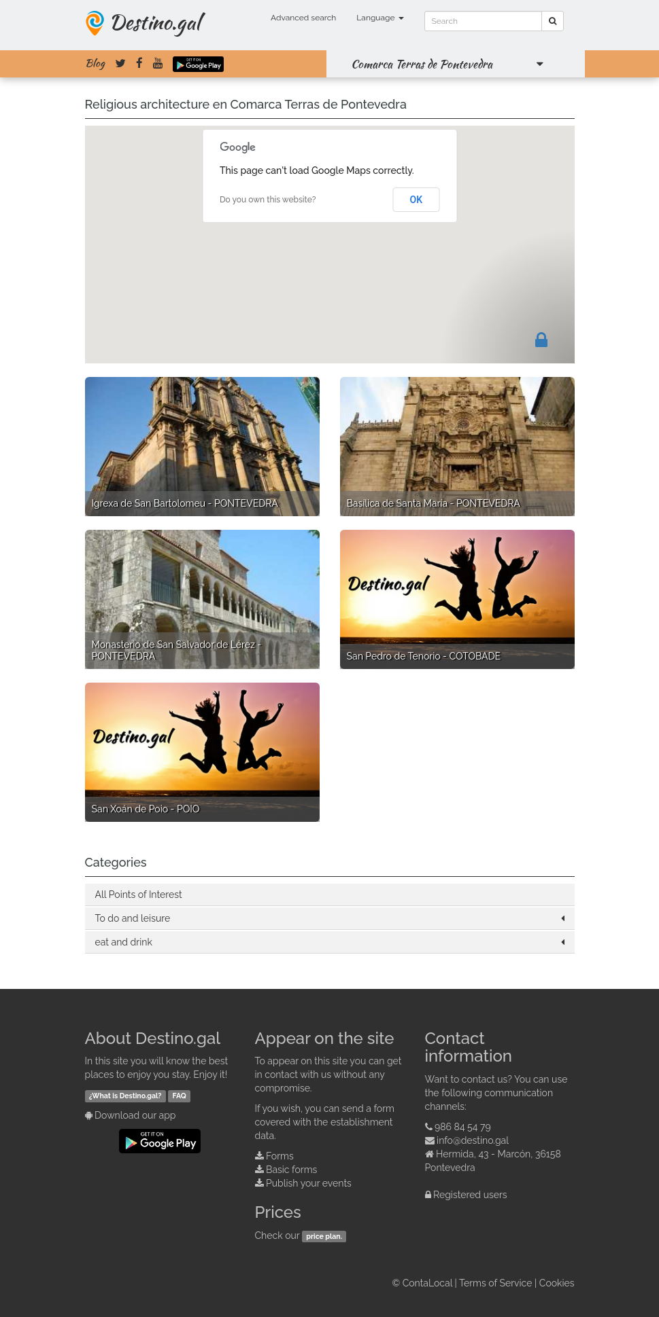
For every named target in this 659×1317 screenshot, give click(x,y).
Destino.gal (154, 22)
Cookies (557, 1283)
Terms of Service (495, 1283)
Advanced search (303, 17)
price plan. (324, 1236)
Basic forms (291, 1169)
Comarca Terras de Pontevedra (421, 64)
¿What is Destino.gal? (125, 1096)
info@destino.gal (473, 1140)
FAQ (179, 1096)
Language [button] (379, 17)
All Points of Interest (138, 894)
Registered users (470, 1194)
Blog (95, 63)
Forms (280, 1156)
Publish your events (309, 1183)
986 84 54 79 (463, 1126)
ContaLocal (427, 1283)
